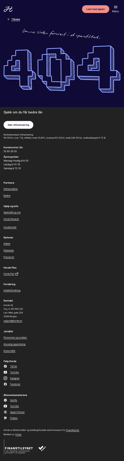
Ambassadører (11, 189)
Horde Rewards (11, 219)
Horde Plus (11, 274)
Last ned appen (95, 9)
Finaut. (18, 434)
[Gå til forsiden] (8, 9)
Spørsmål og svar (12, 212)
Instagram (12, 378)
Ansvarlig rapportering (14, 344)
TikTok (10, 366)
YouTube (11, 372)
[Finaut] (44, 450)
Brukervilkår (9, 351)
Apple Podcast (14, 412)
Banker (7, 195)
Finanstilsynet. (72, 430)
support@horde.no (13, 320)
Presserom (9, 257)
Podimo (11, 418)
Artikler (7, 243)
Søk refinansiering (18, 124)
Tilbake (13, 19)
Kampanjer (9, 250)
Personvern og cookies (15, 337)
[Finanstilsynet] (18, 447)
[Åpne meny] (115, 9)
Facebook (12, 384)
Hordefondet (10, 227)
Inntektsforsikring (12, 290)
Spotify (10, 400)
